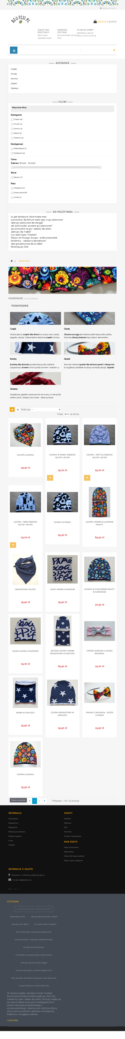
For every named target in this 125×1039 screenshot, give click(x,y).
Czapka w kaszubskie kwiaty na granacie (99, 590)
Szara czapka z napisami (25, 651)
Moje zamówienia (71, 847)
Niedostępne (20, 148)
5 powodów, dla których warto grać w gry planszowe (37, 220)
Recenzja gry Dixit (19, 247)
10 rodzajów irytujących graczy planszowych (33, 963)
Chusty (14, 74)
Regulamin (12, 827)
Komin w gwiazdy (25, 713)
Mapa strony (14, 889)
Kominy (14, 79)
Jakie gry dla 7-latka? (21, 232)
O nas (10, 841)
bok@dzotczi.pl (25, 880)
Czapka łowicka (25, 774)
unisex (17, 197)
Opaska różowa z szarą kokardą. (100, 652)
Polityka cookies (14, 836)
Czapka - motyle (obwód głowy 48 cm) (100, 456)
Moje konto (71, 841)
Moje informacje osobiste (74, 856)
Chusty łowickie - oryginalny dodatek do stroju (34, 947)
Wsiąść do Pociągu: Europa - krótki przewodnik (34, 238)
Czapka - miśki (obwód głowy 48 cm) (25, 523)
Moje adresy (69, 852)
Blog (10, 895)
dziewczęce (20, 193)
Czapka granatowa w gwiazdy (62, 713)
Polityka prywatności (16, 832)
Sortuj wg (25, 409)
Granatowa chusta (25, 589)
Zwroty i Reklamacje (72, 836)
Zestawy (14, 88)
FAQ (65, 827)
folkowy (18, 177)
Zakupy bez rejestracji (43, 31)
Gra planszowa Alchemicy (33, 955)
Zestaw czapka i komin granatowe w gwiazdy (62, 652)
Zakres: (15, 163)
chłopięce (19, 188)
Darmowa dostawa (62, 31)
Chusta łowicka (25, 455)
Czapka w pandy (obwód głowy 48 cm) (62, 456)
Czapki (14, 69)
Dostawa (67, 819)
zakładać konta (44, 38)
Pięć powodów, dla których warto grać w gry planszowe (33, 986)
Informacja (14, 813)
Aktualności (13, 819)
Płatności (67, 823)
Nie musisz (43, 35)
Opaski (14, 83)
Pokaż (60, 414)
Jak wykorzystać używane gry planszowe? (31, 226)
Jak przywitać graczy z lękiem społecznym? (33, 978)
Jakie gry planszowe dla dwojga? (27, 223)
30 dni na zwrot (85, 30)
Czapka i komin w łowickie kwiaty (99, 523)
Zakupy (68, 813)
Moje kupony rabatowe (73, 860)
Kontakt (11, 845)
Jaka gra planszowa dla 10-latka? (27, 244)
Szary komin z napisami (62, 589)
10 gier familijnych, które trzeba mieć (29, 217)
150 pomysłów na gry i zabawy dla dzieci (31, 229)
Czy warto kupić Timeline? (24, 235)
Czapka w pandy (62, 522)
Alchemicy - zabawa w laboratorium (28, 241)
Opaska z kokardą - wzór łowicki (99, 713)
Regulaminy (13, 823)
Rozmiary (68, 832)
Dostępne (19, 153)
